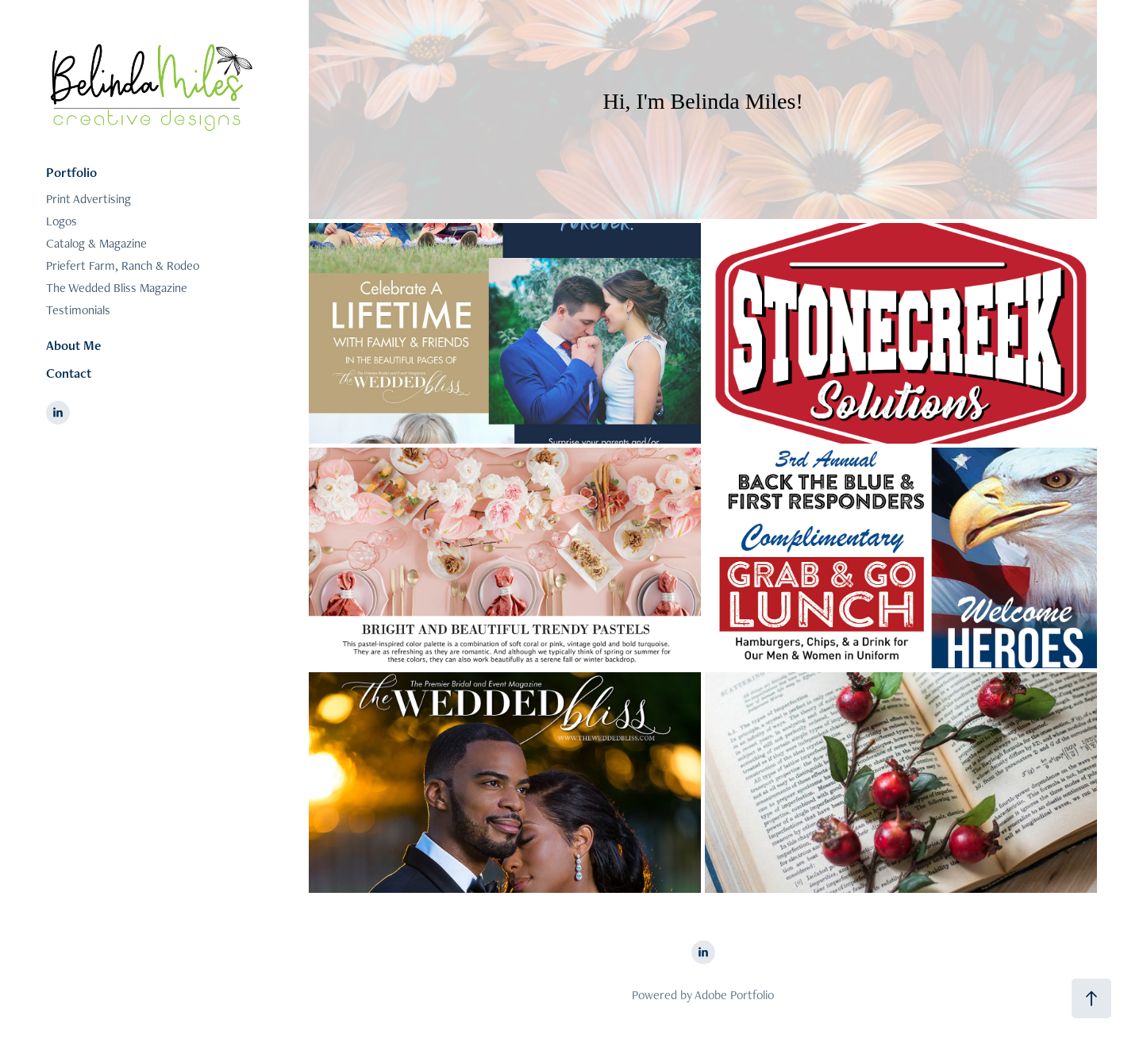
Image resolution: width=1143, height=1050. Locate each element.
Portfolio (71, 172)
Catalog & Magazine (96, 243)
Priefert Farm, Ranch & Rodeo (122, 265)
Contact (68, 373)
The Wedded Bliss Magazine (116, 287)
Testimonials (78, 310)
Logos (61, 221)
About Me (73, 345)
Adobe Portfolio (734, 995)
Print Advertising (88, 198)
